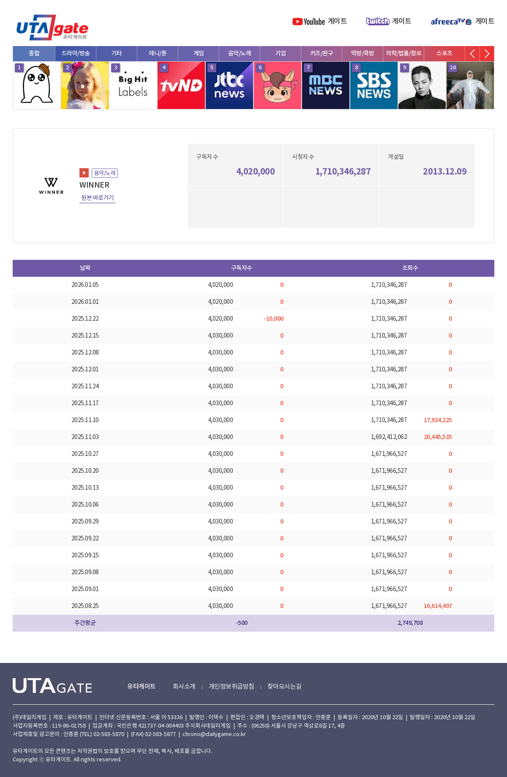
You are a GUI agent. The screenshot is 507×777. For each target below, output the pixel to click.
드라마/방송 (76, 53)
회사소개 (184, 686)
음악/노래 (239, 53)
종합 (34, 53)
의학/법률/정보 (403, 53)
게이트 (337, 21)
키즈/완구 (321, 53)
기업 (280, 53)
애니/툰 (157, 53)
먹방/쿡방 (362, 53)
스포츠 (444, 53)
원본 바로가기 (97, 198)
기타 (117, 53)
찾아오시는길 (284, 686)
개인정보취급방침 (231, 686)
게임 (199, 53)
